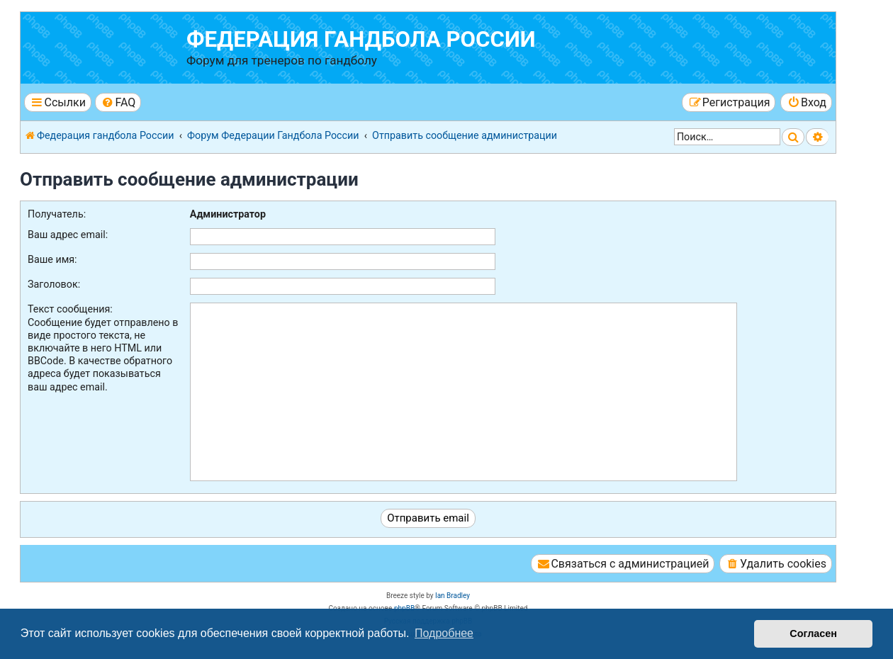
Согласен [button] (813, 633)
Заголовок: (54, 284)
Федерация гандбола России (361, 39)
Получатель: (57, 214)
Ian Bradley (452, 595)
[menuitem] (118, 102)
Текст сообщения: (70, 309)
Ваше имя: (52, 259)
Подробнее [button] (444, 633)
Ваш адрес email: (68, 234)
